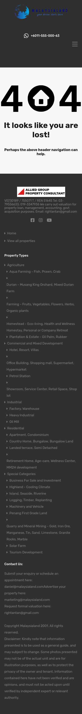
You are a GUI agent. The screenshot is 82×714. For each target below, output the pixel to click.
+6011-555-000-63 (45, 36)
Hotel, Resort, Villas (24, 350)
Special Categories (21, 474)
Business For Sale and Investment (35, 480)
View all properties (21, 241)
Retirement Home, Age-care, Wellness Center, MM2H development (41, 464)
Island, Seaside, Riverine (27, 494)
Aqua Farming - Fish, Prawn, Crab (34, 272)
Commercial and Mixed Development (35, 343)
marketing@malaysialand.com (27, 600)
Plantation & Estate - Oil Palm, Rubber (38, 337)
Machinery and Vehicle (26, 507)
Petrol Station (19, 376)
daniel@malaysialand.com (24, 587)
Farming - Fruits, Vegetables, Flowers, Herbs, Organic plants (41, 307)
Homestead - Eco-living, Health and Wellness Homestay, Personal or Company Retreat (41, 327)
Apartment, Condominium (29, 435)
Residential (15, 428)
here (28, 580)
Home (11, 233)
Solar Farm (17, 546)
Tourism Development (26, 552)
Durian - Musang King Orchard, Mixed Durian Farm (40, 288)
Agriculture (15, 265)
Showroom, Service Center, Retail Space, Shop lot (42, 392)
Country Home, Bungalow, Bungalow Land (41, 441)
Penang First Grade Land (28, 513)
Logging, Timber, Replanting (30, 500)
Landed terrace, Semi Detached (33, 448)
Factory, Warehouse (24, 409)
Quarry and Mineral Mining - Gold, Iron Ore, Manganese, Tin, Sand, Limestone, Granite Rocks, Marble (39, 532)
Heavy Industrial (21, 415)
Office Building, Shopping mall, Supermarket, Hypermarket (40, 366)
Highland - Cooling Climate (29, 487)
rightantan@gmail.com (21, 613)
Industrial (14, 402)
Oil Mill (14, 422)
